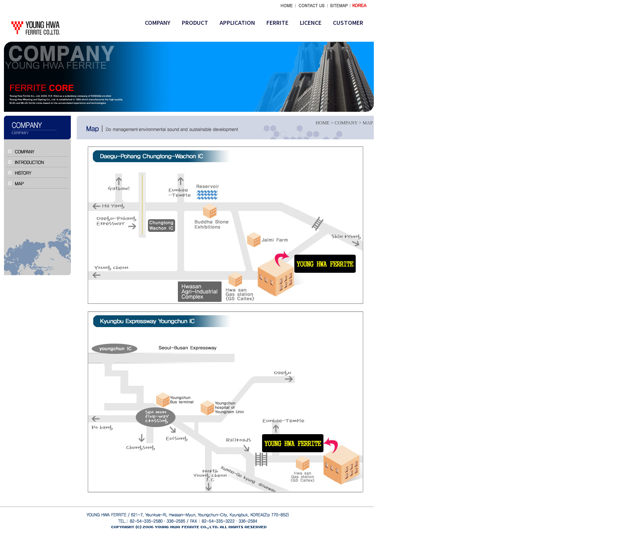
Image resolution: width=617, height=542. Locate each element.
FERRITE (277, 22)
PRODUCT (195, 22)
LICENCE (310, 22)
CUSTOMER (348, 22)
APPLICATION (237, 22)
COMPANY (157, 22)
